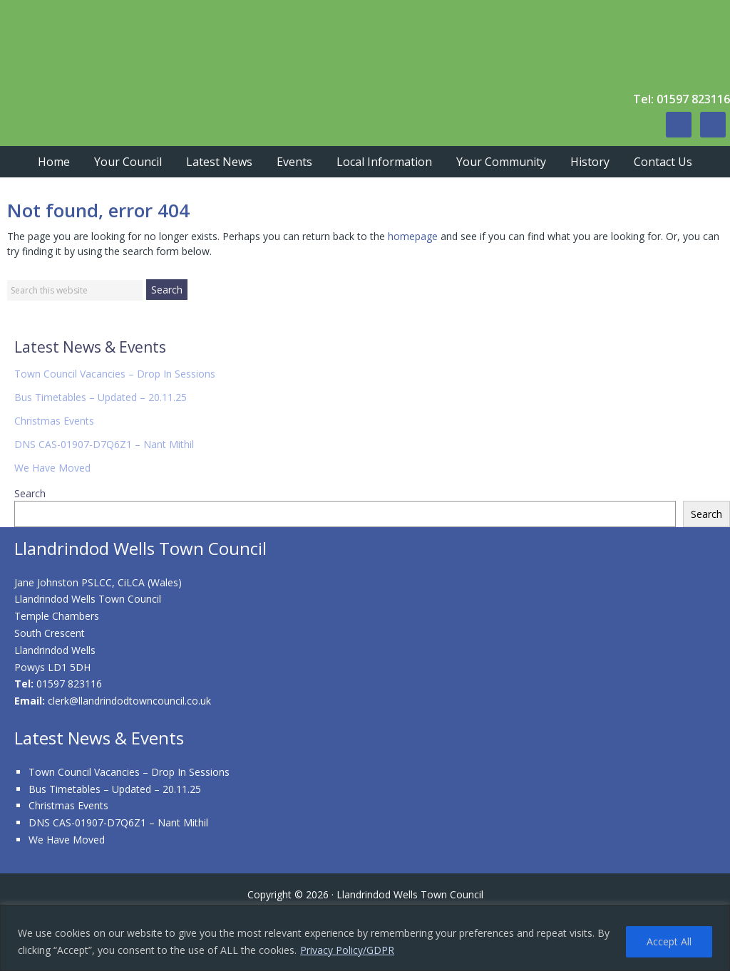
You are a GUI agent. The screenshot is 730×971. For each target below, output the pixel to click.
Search (30, 493)
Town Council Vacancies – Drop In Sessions (114, 373)
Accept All (669, 941)
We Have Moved (52, 467)
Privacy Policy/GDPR (347, 950)
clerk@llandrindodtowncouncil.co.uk (129, 700)
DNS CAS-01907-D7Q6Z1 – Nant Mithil (104, 444)
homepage (413, 236)
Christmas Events (54, 420)
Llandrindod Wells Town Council (214, 42)
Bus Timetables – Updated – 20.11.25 (100, 397)
